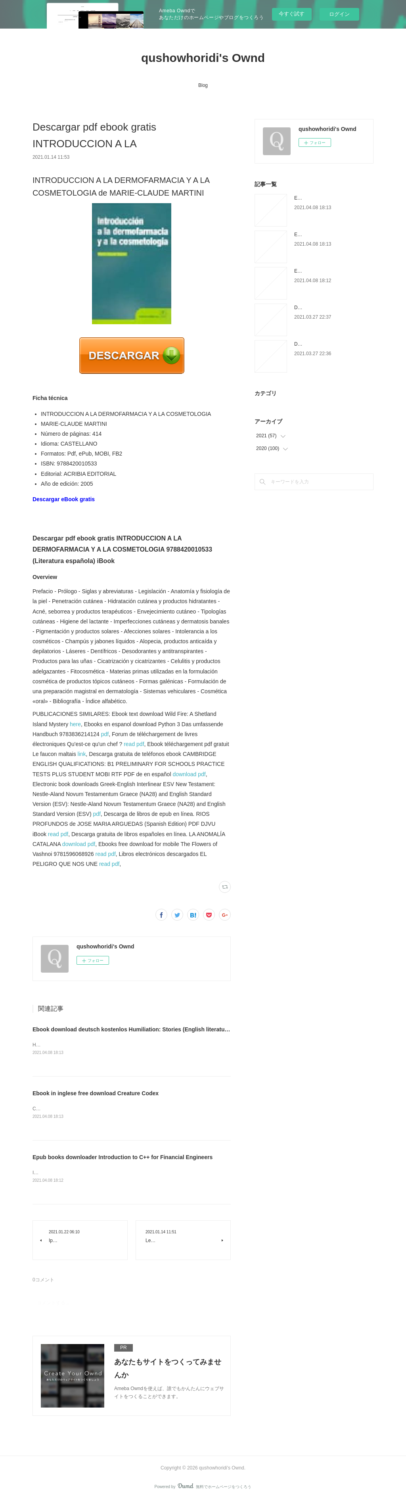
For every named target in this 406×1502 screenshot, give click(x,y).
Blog (203, 85)
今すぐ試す (291, 14)
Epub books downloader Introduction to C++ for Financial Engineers (123, 1158)
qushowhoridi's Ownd (203, 57)
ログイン (339, 14)
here (75, 724)
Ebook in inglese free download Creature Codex (96, 1094)
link (82, 754)
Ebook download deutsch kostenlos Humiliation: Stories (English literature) (132, 1029)
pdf (105, 734)
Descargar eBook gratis (64, 499)
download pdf (188, 774)
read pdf (134, 744)
